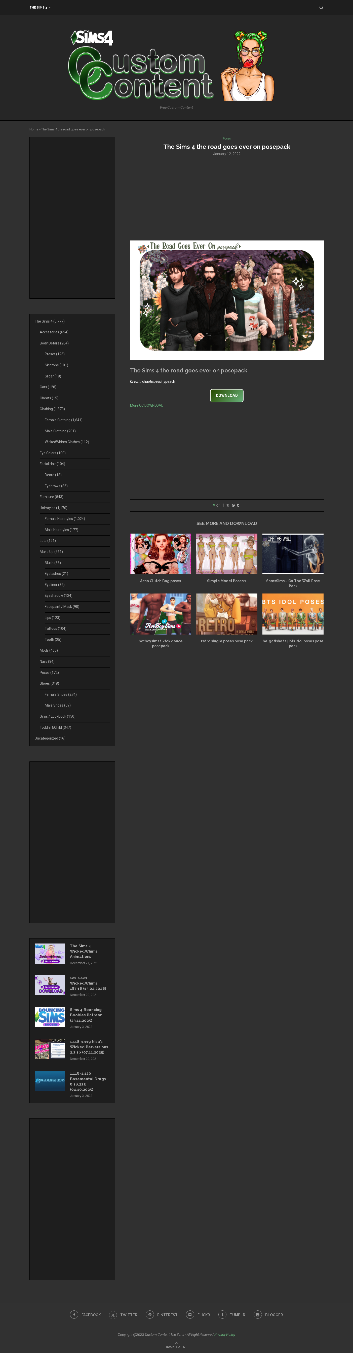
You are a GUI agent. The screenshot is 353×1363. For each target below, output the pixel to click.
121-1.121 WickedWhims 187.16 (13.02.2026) (88, 984)
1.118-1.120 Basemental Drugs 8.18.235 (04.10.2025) (89, 1091)
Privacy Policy (224, 1345)
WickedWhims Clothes (67, 442)
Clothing (52, 409)
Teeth (53, 640)
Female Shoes (61, 694)
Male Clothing (60, 431)
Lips (52, 618)
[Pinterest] (161, 1325)
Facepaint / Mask (62, 607)
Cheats (49, 398)
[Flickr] (198, 1325)
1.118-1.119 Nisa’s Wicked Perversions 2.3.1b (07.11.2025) (88, 1053)
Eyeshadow (58, 595)
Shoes (49, 683)
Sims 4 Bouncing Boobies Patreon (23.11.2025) (87, 1017)
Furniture (51, 497)
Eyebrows (56, 486)
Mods (49, 650)
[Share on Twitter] (228, 506)
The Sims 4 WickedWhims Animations (85, 952)
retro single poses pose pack (227, 642)
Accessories (54, 332)
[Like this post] (217, 506)
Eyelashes (56, 574)
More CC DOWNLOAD (147, 406)
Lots (48, 541)
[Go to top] (176, 1357)
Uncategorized (50, 738)
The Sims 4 (38, 7)
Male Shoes (58, 705)
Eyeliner (55, 585)
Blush (53, 563)
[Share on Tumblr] (238, 506)
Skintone (56, 365)
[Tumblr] (233, 1325)
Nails (47, 661)
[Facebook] (83, 1325)
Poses (49, 673)
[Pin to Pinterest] (233, 506)
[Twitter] (122, 1325)
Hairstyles (53, 508)
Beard (53, 475)
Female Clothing (64, 420)
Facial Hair (52, 464)
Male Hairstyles (61, 530)
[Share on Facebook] (223, 506)
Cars (48, 387)
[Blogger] (270, 1325)
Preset (55, 354)
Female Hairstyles (65, 519)
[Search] (321, 7)
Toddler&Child (55, 727)
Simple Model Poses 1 (226, 581)
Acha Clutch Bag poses (160, 581)
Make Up (51, 552)
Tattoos (55, 628)
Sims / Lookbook (57, 716)
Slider (53, 376)
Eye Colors (53, 453)
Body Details (54, 343)
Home (33, 129)
